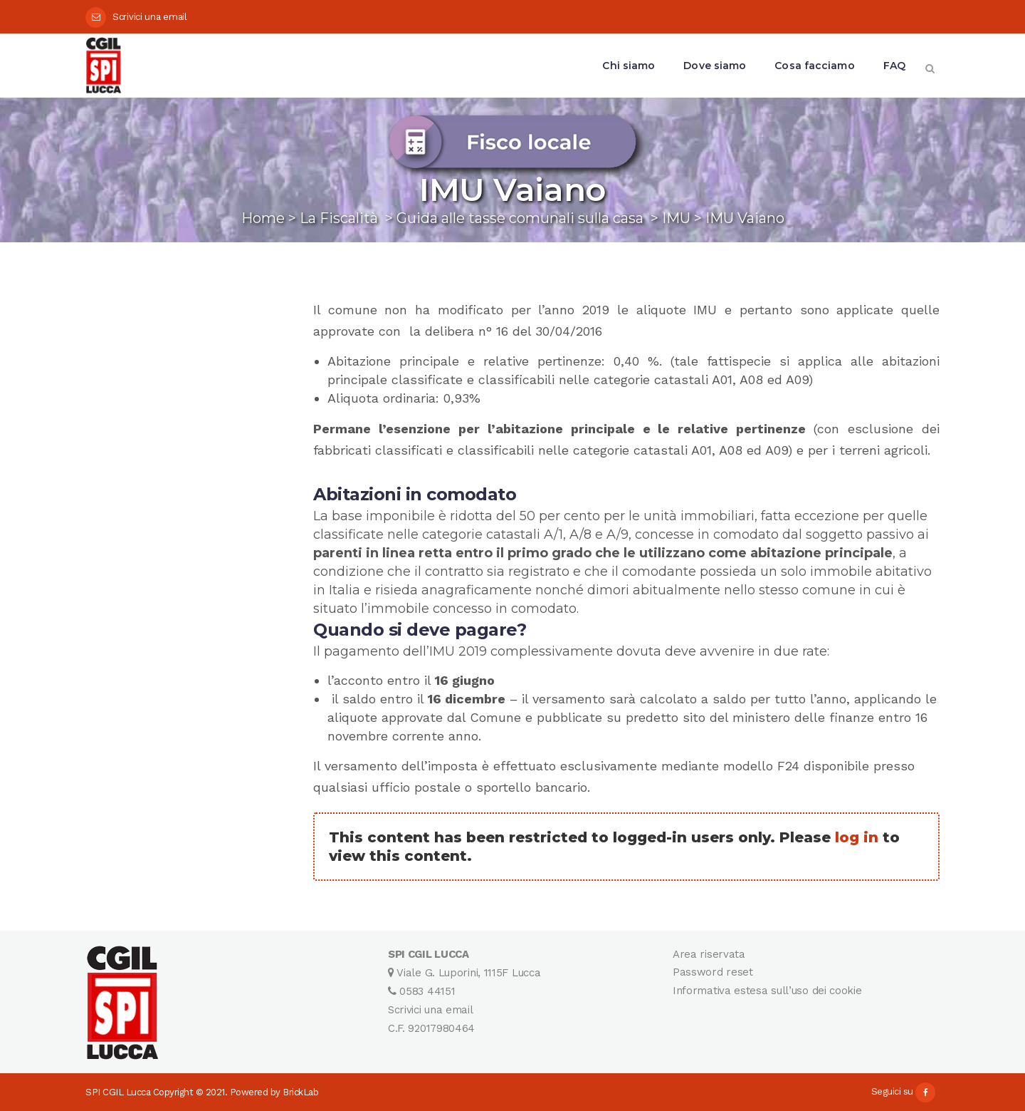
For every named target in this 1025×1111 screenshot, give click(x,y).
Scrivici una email (149, 16)
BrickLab (300, 1092)
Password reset (713, 972)
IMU (676, 218)
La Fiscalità (339, 218)
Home (263, 218)
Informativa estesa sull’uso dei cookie (767, 990)
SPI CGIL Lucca (117, 1092)
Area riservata (709, 954)
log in (856, 837)
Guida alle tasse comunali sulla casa (519, 218)
